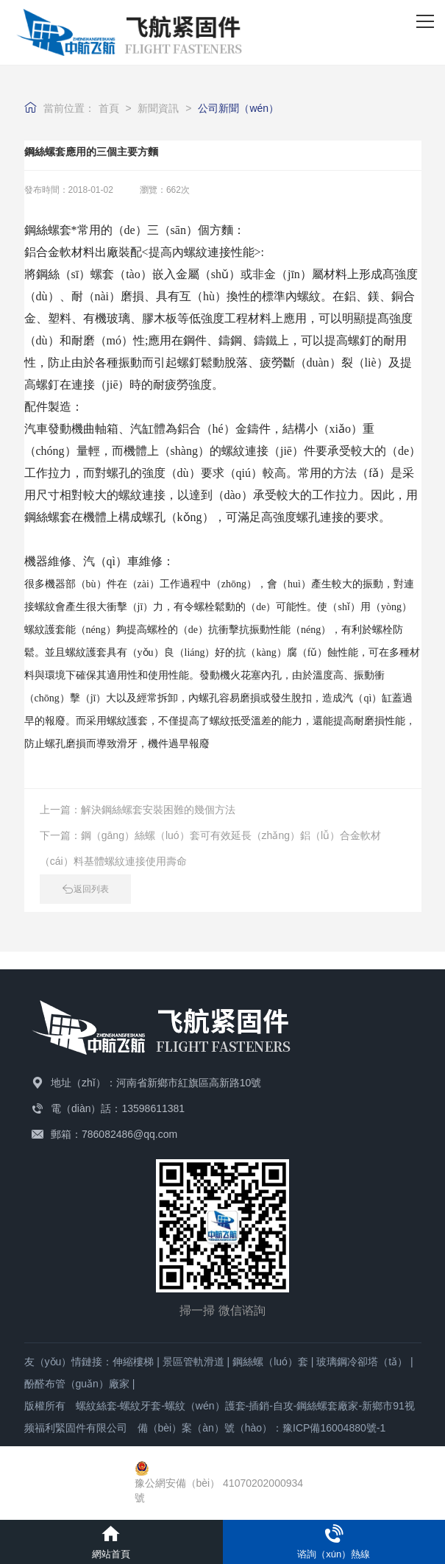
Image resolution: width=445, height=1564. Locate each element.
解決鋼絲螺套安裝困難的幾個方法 (158, 809)
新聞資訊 (158, 108)
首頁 (109, 108)
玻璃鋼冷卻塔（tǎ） (361, 1361)
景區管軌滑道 (193, 1361)
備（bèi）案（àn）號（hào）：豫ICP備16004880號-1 (262, 1428)
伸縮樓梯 (133, 1361)
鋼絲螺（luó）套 (270, 1361)
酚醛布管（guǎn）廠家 (76, 1384)
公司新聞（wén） (238, 108)
